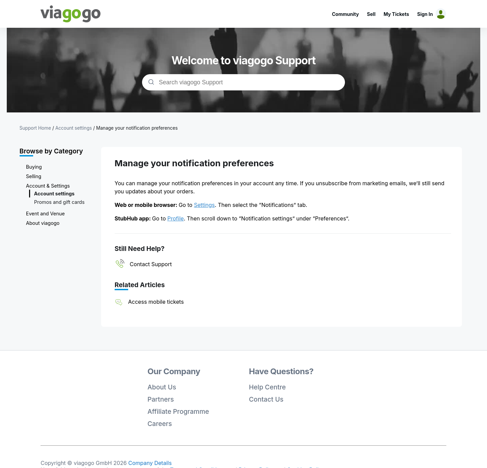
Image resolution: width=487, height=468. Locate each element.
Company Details (149, 463)
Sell (371, 14)
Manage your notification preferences (137, 128)
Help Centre (267, 387)
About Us (161, 387)
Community (345, 14)
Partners (160, 399)
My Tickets (396, 14)
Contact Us (266, 399)
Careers (159, 424)
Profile (175, 218)
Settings (204, 204)
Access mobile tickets (156, 301)
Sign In (425, 14)
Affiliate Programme (178, 411)
